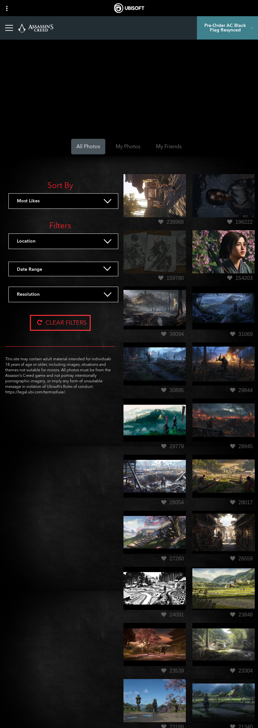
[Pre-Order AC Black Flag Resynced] (227, 28)
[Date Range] (71, 269)
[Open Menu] (9, 28)
